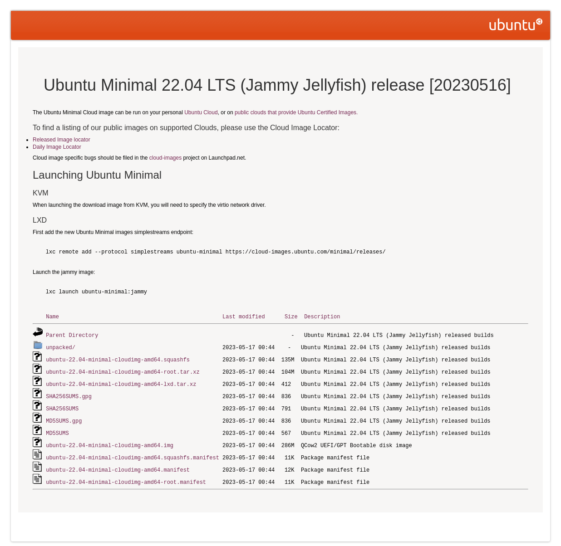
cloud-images (165, 158)
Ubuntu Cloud (200, 112)
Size (291, 316)
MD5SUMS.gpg (64, 417)
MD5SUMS (57, 429)
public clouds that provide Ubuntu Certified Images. (296, 112)
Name (52, 316)
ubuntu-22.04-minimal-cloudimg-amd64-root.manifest (126, 476)
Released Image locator (61, 139)
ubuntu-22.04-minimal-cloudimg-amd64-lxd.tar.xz (121, 381)
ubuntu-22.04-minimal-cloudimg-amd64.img (109, 440)
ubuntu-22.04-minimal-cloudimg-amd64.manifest (118, 464)
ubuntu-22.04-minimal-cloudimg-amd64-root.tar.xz (122, 370)
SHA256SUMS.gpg (69, 393)
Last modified (243, 316)
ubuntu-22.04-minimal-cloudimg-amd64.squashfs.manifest (132, 452)
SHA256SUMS (62, 405)
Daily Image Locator (57, 147)
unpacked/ (60, 346)
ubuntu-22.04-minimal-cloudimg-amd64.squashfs (118, 358)
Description (322, 316)
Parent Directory (72, 334)
